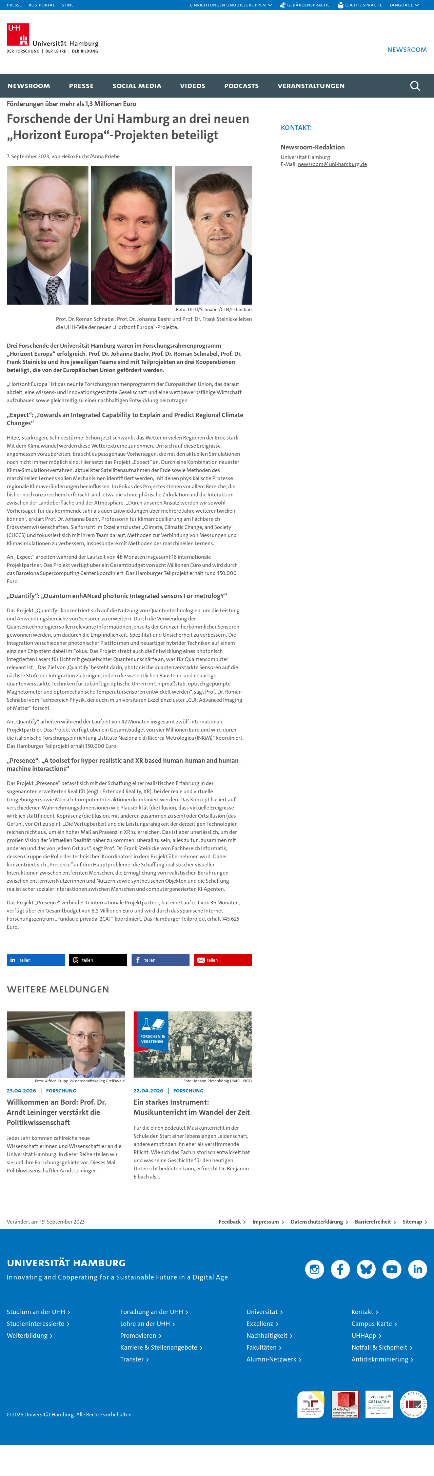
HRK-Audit (378, 1425)
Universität (262, 1342)
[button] (231, 5)
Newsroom (28, 85)
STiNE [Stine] (68, 4)
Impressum (266, 1252)
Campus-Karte (372, 1354)
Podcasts (241, 85)
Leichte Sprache (363, 4)
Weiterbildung (27, 1366)
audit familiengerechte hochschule (310, 1432)
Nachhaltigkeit (267, 1366)
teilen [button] (25, 991)
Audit (337, 1425)
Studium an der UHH (36, 1342)
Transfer (132, 1390)
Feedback (230, 1252)
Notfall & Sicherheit (379, 1378)
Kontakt (362, 1342)
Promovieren (138, 1366)
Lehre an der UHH (145, 1354)
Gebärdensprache (308, 4)
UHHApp (364, 1366)
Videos (192, 85)
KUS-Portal (42, 4)
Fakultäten (261, 1378)
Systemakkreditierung (413, 1425)
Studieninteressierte (35, 1354)
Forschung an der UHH (151, 1342)
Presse (14, 4)
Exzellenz (259, 1354)
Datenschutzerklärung (317, 1252)
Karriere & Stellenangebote (158, 1378)
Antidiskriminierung (380, 1390)
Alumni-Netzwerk (271, 1390)
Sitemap (412, 1252)
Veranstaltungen (311, 85)
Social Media (137, 85)
